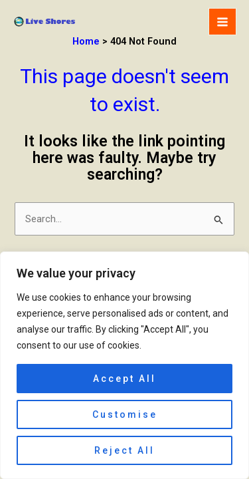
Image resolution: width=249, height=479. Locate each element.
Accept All (124, 378)
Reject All (124, 450)
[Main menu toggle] (222, 22)
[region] (124, 365)
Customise (124, 414)
